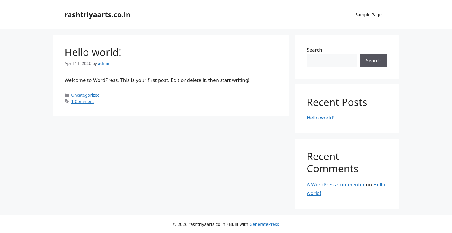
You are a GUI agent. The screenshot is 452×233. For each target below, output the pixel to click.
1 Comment (82, 101)
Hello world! (93, 52)
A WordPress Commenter (336, 184)
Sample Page (368, 14)
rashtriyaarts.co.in (98, 14)
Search (314, 49)
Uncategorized (85, 95)
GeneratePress (264, 224)
